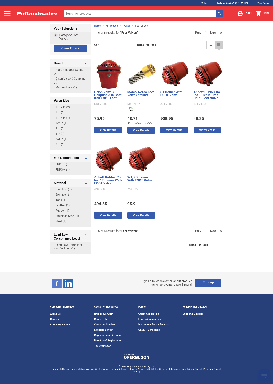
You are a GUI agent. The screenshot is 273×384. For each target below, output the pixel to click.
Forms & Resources (149, 319)
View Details (108, 130)
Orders (204, 3)
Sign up (208, 282)
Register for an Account (108, 335)
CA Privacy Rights (211, 369)
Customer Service (104, 324)
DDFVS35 (100, 104)
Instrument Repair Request (153, 324)
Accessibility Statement (97, 369)
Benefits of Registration (108, 340)
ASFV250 (133, 189)
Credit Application (148, 313)
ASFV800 (166, 104)
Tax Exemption (102, 345)
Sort (97, 44)
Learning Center (103, 329)
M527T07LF (135, 104)
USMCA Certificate (149, 329)
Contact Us (100, 319)
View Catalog (263, 3)
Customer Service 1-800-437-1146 (232, 3)
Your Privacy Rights (191, 369)
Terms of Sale (78, 369)
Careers (54, 319)
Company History (60, 324)
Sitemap (136, 371)
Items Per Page (146, 44)
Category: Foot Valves (68, 36)
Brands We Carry (104, 313)
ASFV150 (200, 104)
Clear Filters (70, 48)
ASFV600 (100, 189)
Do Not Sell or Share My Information (162, 369)
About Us (55, 313)
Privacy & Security (119, 369)
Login (244, 13)
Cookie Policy (136, 369)
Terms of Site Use (60, 369)
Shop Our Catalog (193, 313)
